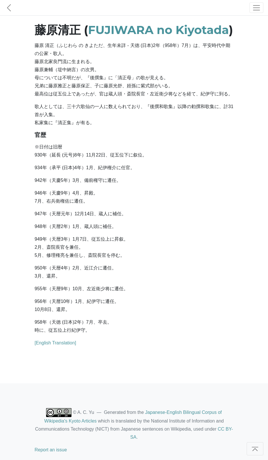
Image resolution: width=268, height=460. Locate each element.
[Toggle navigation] (256, 7)
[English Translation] (55, 342)
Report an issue (51, 449)
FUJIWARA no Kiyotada (158, 30)
